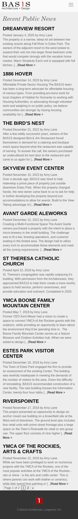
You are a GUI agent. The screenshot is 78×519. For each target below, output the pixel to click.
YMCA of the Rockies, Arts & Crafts (32, 448)
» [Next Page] (33, 487)
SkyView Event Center (33, 168)
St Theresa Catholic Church (31, 261)
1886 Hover (17, 74)
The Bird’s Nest (24, 123)
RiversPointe (21, 401)
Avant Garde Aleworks (35, 213)
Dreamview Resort (28, 28)
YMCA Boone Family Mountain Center (29, 302)
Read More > (26, 65)
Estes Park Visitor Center (28, 353)
